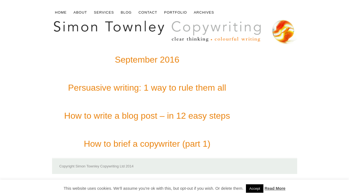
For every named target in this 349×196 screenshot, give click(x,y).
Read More (274, 188)
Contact (148, 12)
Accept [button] (254, 188)
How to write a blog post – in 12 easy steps (147, 116)
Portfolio (175, 12)
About (80, 12)
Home (61, 12)
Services (104, 12)
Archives (204, 12)
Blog (126, 12)
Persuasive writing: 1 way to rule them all (147, 88)
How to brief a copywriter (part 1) (147, 144)
